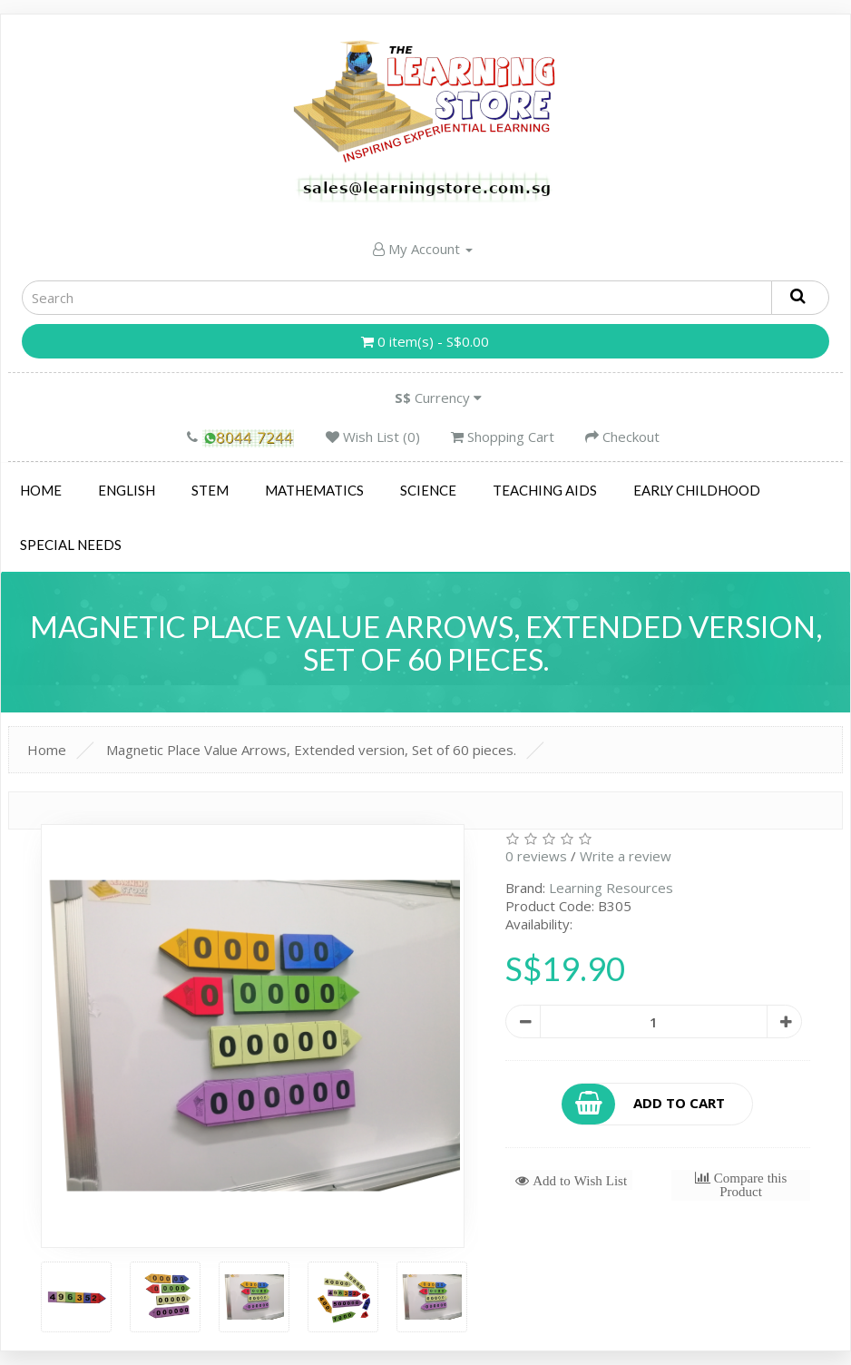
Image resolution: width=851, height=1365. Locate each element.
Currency (438, 397)
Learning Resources (611, 888)
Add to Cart (644, 1104)
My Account (423, 249)
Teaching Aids (545, 490)
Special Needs (71, 544)
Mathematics (314, 490)
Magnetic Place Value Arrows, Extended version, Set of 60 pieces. (311, 750)
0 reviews (536, 856)
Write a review (625, 856)
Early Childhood (696, 490)
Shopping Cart (502, 436)
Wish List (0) (373, 436)
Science (428, 490)
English (126, 490)
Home (41, 490)
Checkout (622, 436)
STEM (210, 490)
